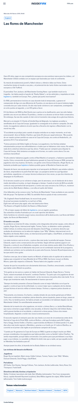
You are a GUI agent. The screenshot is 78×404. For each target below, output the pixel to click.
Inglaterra (7, 97)
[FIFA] (39, 3)
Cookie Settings (8, 402)
